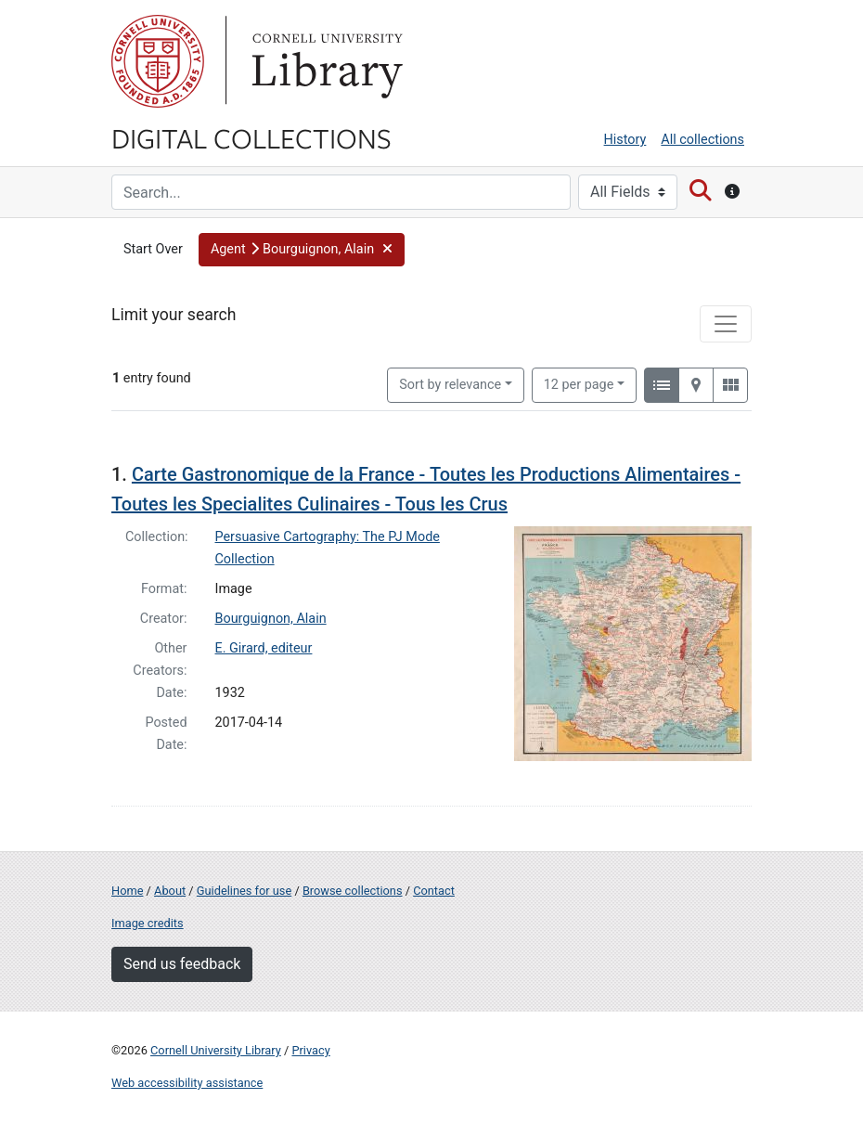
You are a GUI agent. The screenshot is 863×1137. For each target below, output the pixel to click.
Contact (434, 891)
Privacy (310, 1050)
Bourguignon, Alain (271, 619)
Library (325, 61)
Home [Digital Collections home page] (127, 891)
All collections (702, 140)
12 (579, 383)
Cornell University (157, 61)
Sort (450, 385)
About (170, 891)
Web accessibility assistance (187, 1083)
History (625, 140)
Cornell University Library (215, 1050)
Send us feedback (181, 964)
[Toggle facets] (726, 323)
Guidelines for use (244, 891)
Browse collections (353, 891)
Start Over (153, 249)
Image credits (147, 923)
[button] (302, 249)
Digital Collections (251, 137)
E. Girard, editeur (264, 648)
